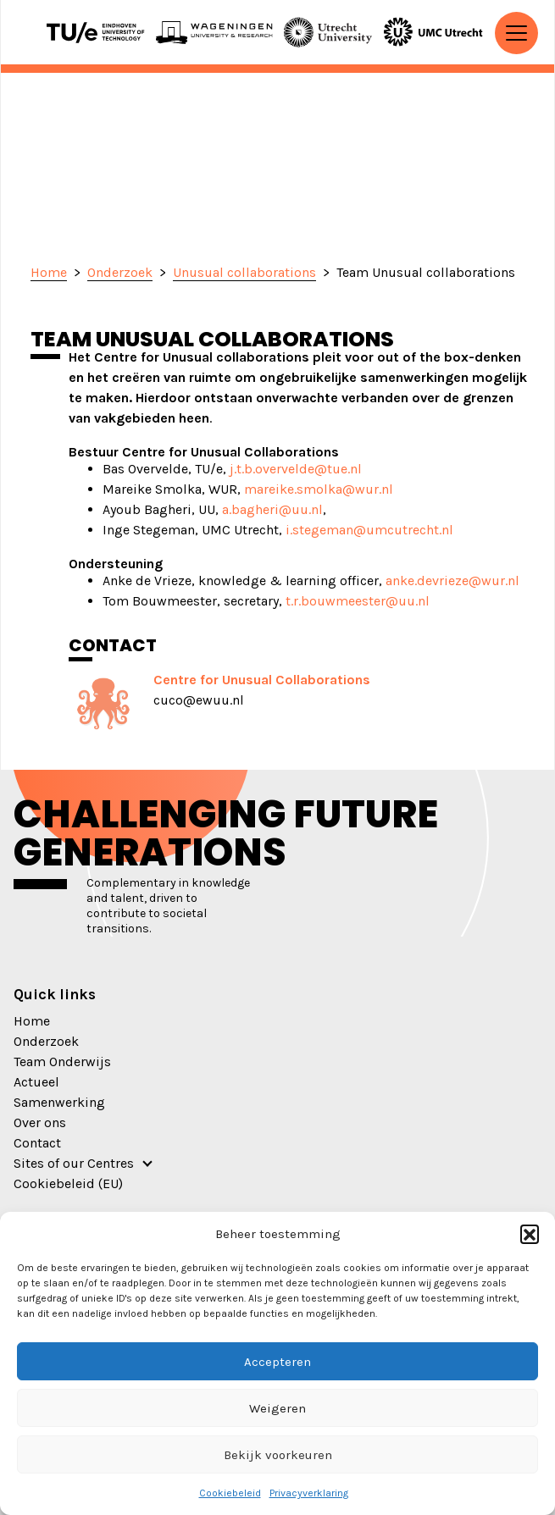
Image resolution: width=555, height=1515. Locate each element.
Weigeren (277, 1408)
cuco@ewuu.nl (198, 700)
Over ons (40, 1122)
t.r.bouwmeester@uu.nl (358, 601)
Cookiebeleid (230, 1493)
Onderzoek (46, 1041)
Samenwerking (59, 1102)
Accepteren (277, 1361)
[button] (529, 1233)
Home (32, 1021)
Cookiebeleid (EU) (68, 1183)
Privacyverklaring (308, 1493)
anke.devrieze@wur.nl (452, 580)
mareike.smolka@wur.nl (318, 489)
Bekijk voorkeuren (278, 1454)
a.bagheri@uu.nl (272, 509)
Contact (37, 1143)
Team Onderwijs (62, 1061)
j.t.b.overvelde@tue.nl (296, 469)
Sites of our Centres (74, 1163)
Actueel (36, 1082)
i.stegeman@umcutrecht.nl (369, 530)
